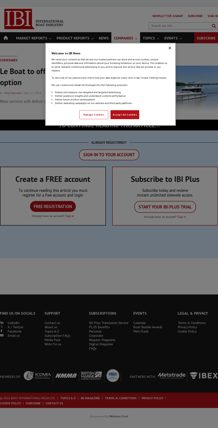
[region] (110, 84)
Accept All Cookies (125, 114)
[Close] (170, 48)
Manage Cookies (93, 114)
